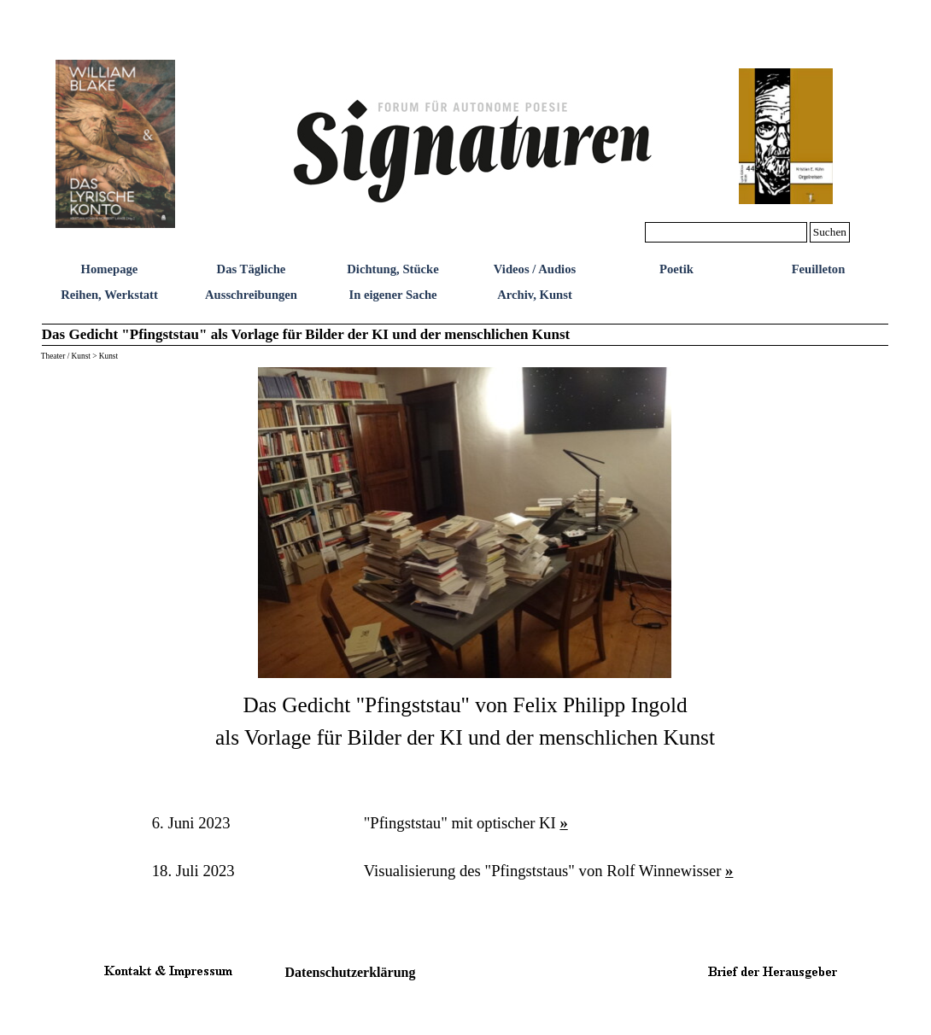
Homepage (109, 269)
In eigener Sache (392, 294)
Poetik (676, 269)
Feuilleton (819, 269)
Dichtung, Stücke (393, 269)
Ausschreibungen (251, 294)
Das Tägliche (251, 269)
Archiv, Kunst (534, 294)
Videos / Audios (535, 269)
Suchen (829, 231)
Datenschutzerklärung (350, 972)
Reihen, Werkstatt (109, 294)
